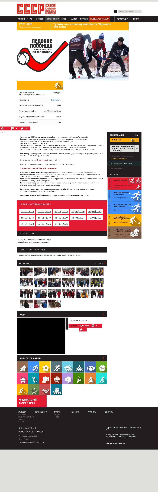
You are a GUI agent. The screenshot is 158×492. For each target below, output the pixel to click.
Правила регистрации (99, 19)
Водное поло (56, 389)
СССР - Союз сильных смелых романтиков (36, 8)
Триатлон (44, 389)
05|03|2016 (78, 211)
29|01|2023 (27, 223)
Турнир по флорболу (78, 321)
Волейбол (101, 367)
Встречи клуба (22, 378)
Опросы (21, 419)
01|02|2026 (61, 223)
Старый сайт (24, 439)
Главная (21, 19)
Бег (56, 367)
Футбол (44, 367)
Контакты (22, 422)
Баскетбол (67, 378)
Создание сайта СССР (28, 442)
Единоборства (44, 378)
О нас (29, 19)
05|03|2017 (94, 211)
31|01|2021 (78, 217)
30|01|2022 (94, 217)
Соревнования (53, 19)
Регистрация (122, 19)
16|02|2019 (27, 217)
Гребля (33, 378)
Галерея (74, 19)
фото (56, 417)
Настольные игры (22, 367)
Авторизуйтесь (24, 255)
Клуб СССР (22, 412)
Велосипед (78, 367)
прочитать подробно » (119, 158)
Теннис (33, 389)
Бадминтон (78, 378)
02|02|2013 (27, 211)
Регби (90, 367)
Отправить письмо (115, 443)
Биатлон (101, 378)
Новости (40, 19)
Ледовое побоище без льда (39, 239)
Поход (90, 378)
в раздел (99, 263)
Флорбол (22, 389)
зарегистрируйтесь (41, 255)
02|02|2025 (44, 223)
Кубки (64, 19)
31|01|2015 (61, 211)
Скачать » (56, 100)
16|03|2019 (44, 217)
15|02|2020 (61, 217)
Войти (136, 19)
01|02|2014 (44, 211)
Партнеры (84, 19)
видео (57, 415)
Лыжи (33, 367)
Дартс (56, 378)
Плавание (67, 367)
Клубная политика (26, 417)
